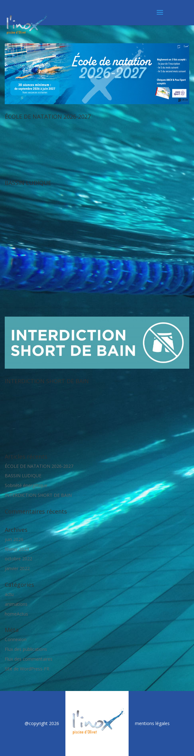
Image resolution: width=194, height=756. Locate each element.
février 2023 (17, 549)
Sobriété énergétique (26, 485)
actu (9, 594)
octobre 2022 (18, 559)
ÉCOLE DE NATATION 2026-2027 (48, 116)
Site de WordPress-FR (27, 669)
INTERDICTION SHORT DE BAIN (47, 381)
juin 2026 (14, 539)
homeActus (16, 614)
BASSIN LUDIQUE (28, 183)
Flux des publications (26, 649)
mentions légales (152, 723)
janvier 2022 (17, 568)
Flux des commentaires (28, 659)
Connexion (16, 639)
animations (16, 604)
